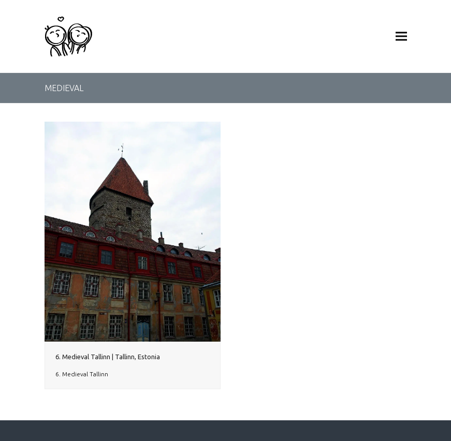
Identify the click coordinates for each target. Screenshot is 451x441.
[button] (401, 36)
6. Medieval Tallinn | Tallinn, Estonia (107, 356)
